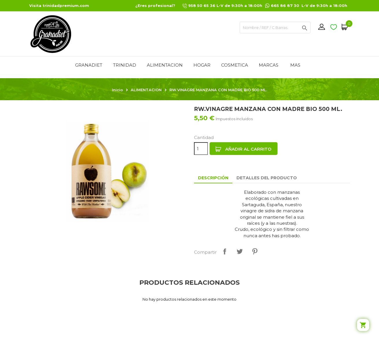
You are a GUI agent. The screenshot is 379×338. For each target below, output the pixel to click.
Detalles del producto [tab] (266, 177)
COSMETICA (234, 65)
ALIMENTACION (165, 65)
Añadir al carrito (243, 149)
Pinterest (254, 251)
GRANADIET (88, 65)
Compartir (224, 251)
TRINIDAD (124, 65)
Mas (295, 65)
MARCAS (268, 65)
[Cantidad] (201, 148)
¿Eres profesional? (155, 5)
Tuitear (239, 251)
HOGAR (201, 65)
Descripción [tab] (213, 177)
